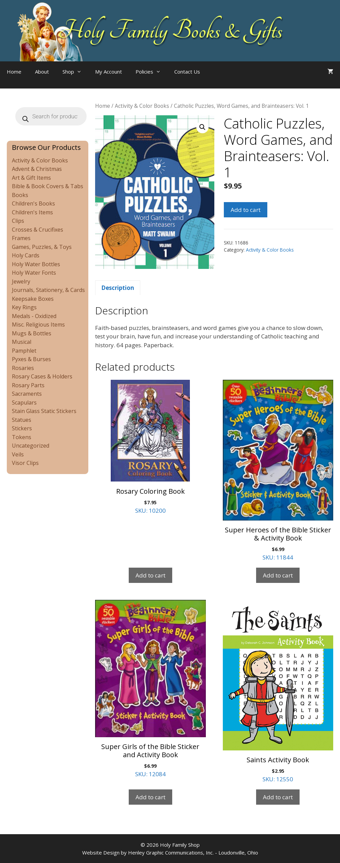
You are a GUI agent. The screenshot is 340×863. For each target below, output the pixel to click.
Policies (151, 71)
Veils (18, 454)
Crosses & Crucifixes (37, 229)
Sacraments (27, 393)
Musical (21, 342)
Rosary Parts (28, 385)
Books (20, 195)
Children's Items (32, 212)
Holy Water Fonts (34, 272)
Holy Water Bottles (36, 264)
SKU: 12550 (278, 691)
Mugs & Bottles (31, 333)
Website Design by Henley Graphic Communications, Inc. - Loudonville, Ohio (170, 852)
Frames (21, 238)
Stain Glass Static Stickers (44, 411)
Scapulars (24, 402)
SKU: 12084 (150, 689)
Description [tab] (117, 288)
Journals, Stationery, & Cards (48, 290)
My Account (108, 71)
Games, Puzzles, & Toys (42, 247)
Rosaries (23, 368)
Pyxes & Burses (31, 359)
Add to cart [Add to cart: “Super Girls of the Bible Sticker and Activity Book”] (150, 797)
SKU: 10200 (150, 447)
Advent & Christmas (37, 169)
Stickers (22, 428)
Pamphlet (24, 350)
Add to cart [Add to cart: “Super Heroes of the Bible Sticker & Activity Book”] (278, 575)
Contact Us (187, 71)
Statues (21, 420)
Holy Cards (25, 255)
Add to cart (246, 210)
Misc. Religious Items (38, 324)
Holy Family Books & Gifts (170, 30)
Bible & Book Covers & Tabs (47, 186)
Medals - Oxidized (34, 316)
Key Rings (24, 307)
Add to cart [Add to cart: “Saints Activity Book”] (278, 797)
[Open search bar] (220, 78)
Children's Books (33, 203)
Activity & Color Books (142, 106)
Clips (18, 220)
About (42, 71)
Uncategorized (30, 445)
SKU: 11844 (278, 470)
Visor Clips (25, 463)
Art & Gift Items (31, 177)
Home (14, 71)
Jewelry (21, 281)
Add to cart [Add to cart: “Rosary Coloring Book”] (150, 575)
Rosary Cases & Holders (42, 376)
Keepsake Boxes (33, 298)
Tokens (21, 437)
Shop (75, 71)
